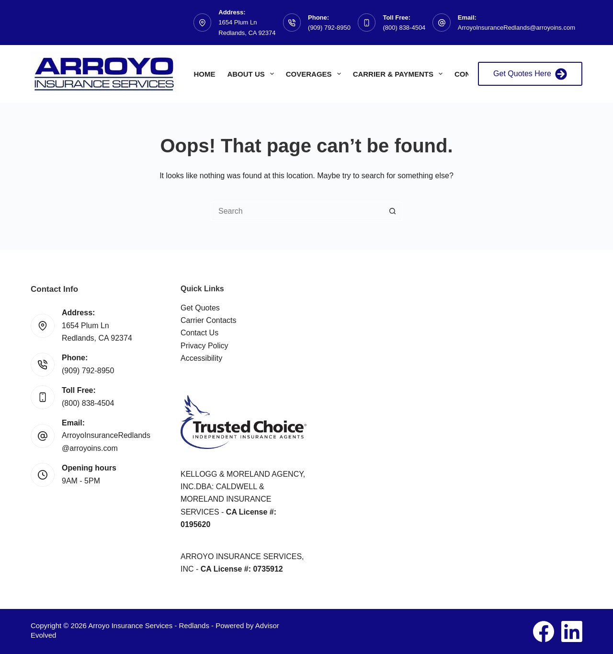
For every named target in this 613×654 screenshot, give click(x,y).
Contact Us (199, 333)
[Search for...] (297, 211)
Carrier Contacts (208, 320)
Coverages (315, 74)
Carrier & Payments (399, 74)
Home (204, 74)
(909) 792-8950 (329, 27)
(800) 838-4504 (404, 27)
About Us (252, 74)
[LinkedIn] (571, 631)
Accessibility (201, 358)
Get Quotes (200, 308)
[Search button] (392, 211)
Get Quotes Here (530, 74)
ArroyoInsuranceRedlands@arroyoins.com (516, 27)
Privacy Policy (204, 346)
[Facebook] (543, 631)
